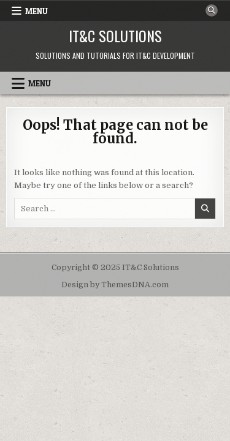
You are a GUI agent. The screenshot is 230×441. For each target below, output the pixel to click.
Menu (36, 11)
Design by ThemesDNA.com (115, 285)
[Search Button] (211, 10)
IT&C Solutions (115, 35)
